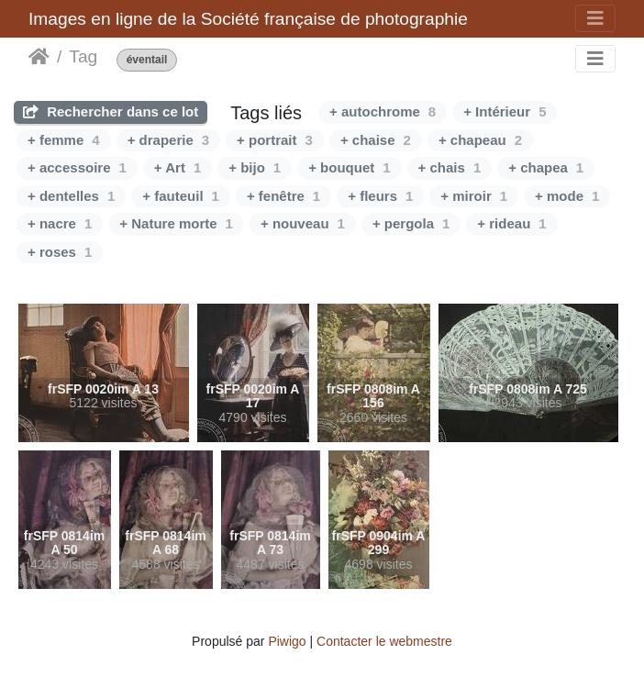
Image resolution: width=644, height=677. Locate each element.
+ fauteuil (180, 196)
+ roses (60, 252)
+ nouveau (303, 223)
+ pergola (411, 223)
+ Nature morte (176, 223)
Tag (83, 56)
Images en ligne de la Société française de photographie (248, 18)
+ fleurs (380, 196)
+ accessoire (77, 167)
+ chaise (375, 140)
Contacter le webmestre (384, 641)
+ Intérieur (504, 111)
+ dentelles (71, 196)
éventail (147, 60)
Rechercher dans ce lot (110, 111)
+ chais (450, 167)
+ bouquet (349, 167)
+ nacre (60, 223)
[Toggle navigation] (595, 18)
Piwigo (286, 641)
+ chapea (545, 167)
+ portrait (275, 140)
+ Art (177, 167)
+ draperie (168, 140)
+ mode (567, 196)
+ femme (64, 140)
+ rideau (511, 223)
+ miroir (473, 196)
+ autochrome (382, 111)
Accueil (39, 57)
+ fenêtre (283, 196)
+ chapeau (480, 140)
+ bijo (254, 167)
